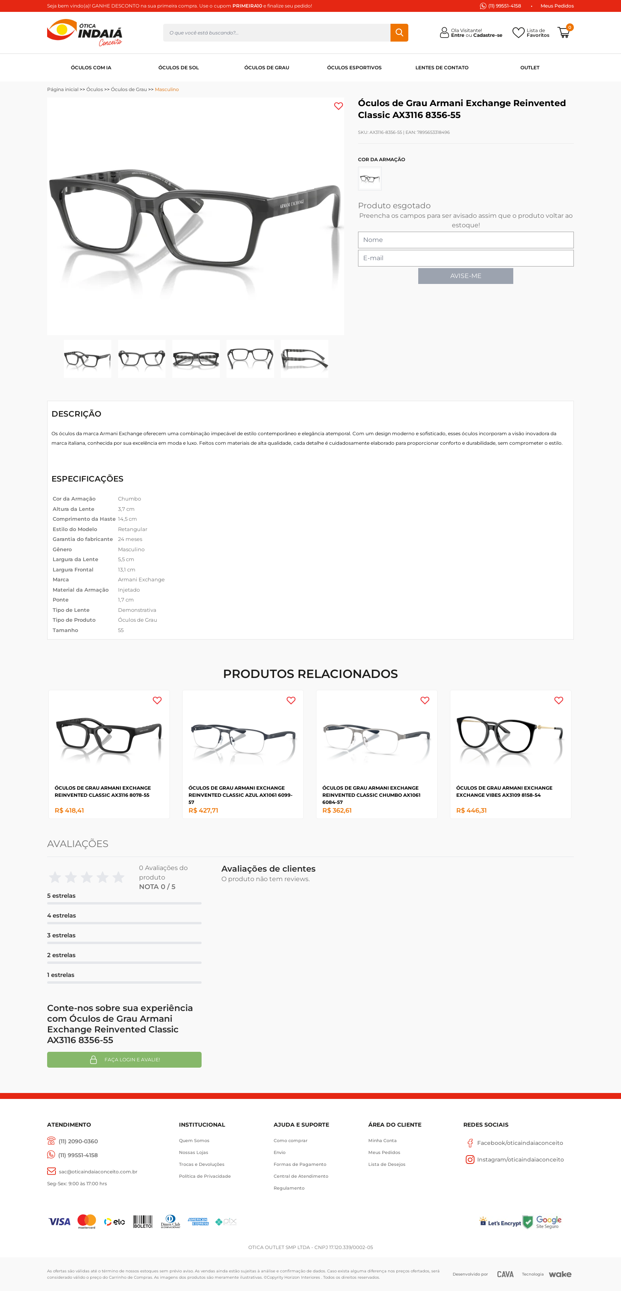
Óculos (94, 89)
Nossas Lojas (193, 1152)
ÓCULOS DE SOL (178, 67)
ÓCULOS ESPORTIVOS (354, 67)
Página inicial (62, 89)
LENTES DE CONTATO (442, 67)
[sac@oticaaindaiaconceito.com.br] (92, 1172)
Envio (280, 1152)
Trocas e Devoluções (202, 1164)
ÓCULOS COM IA (91, 67)
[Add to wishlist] (338, 106)
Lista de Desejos (387, 1164)
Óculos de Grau (129, 89)
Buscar (399, 33)
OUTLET (529, 67)
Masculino (167, 89)
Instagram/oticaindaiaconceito (513, 1159)
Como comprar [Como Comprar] (291, 1140)
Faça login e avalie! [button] (124, 1059)
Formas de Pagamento (300, 1164)
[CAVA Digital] (505, 1274)
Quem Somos (194, 1140)
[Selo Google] (547, 1221)
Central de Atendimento (301, 1176)
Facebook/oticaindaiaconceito (513, 1143)
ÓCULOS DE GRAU (266, 67)
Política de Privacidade (205, 1176)
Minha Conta (382, 1140)
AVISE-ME (466, 276)
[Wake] (560, 1274)
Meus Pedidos (557, 6)
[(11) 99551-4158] (72, 1155)
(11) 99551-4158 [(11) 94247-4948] (504, 6)
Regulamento (289, 1188)
